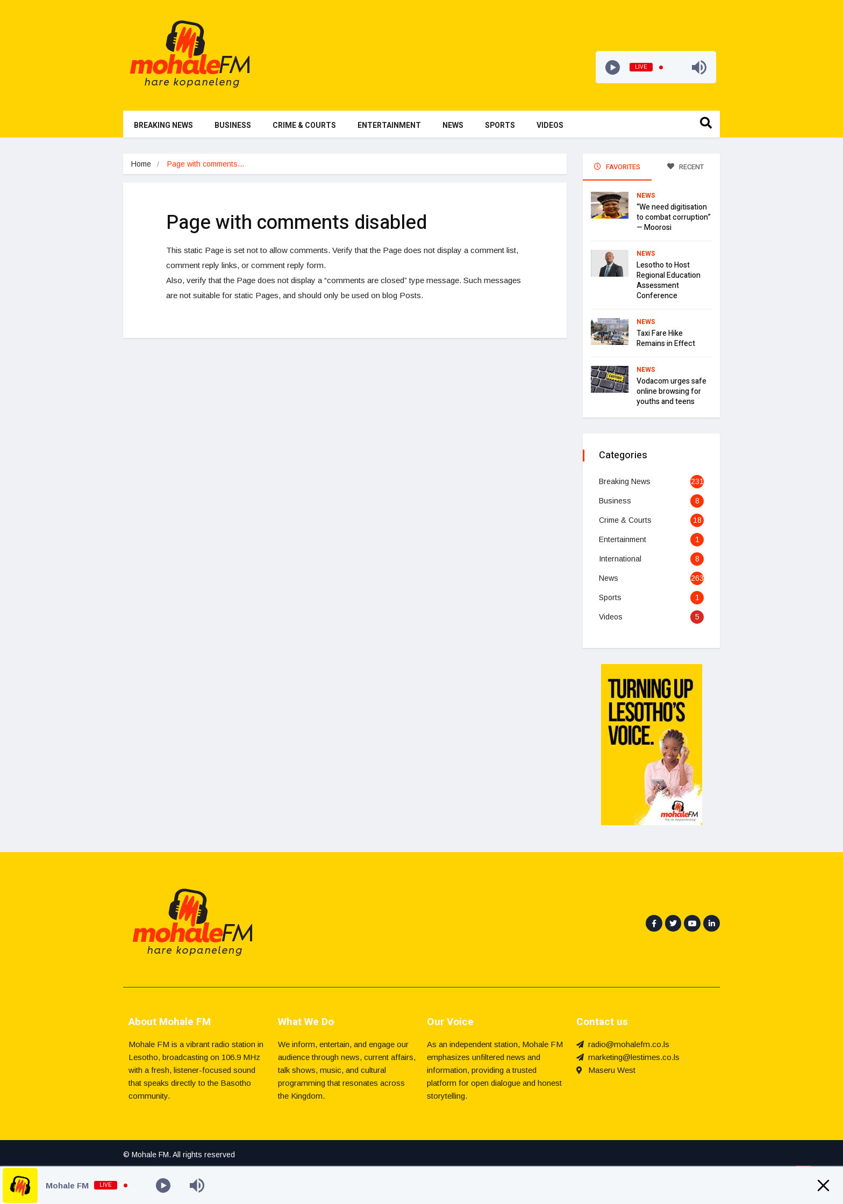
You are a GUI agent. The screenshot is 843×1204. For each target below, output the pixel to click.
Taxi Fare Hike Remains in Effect (666, 338)
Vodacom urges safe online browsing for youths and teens (671, 391)
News (452, 125)
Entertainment (389, 125)
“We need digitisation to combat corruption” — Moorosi (674, 217)
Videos (550, 125)
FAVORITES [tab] (617, 167)
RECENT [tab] (685, 167)
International (620, 558)
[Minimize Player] (823, 1185)
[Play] (612, 67)
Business (233, 125)
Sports (500, 125)
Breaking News (163, 125)
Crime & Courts (304, 125)
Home (141, 164)
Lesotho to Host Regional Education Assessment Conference (669, 280)
